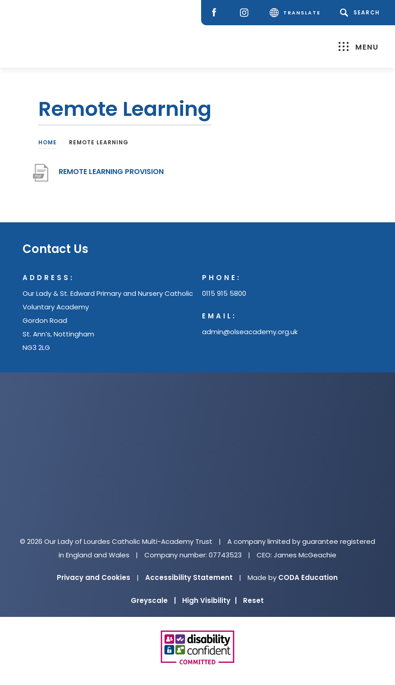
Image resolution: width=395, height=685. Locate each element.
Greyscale (153, 600)
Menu (359, 46)
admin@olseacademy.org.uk (250, 331)
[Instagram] (246, 13)
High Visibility (209, 600)
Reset (253, 600)
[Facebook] (216, 13)
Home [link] (47, 142)
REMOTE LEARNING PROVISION (111, 171)
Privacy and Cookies (93, 577)
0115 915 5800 (224, 293)
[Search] (361, 13)
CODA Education (308, 577)
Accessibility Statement (189, 577)
